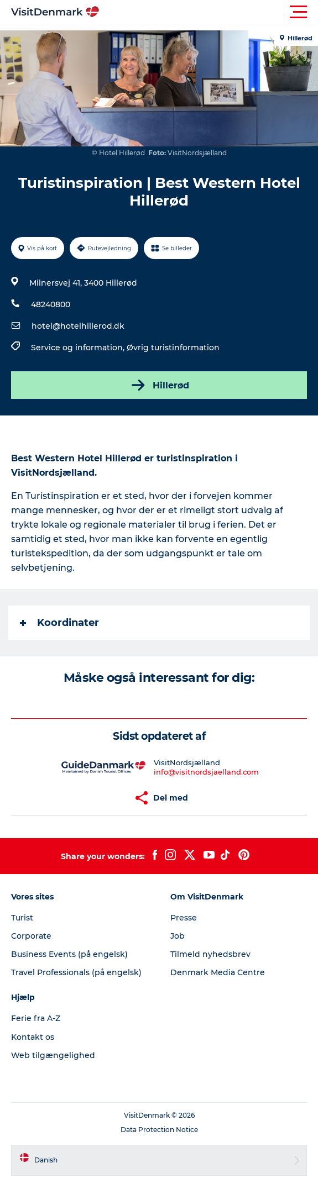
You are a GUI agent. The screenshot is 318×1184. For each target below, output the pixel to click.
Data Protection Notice (159, 1129)
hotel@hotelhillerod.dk (78, 326)
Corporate (31, 936)
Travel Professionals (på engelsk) (76, 972)
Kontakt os (32, 1037)
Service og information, (79, 347)
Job (177, 936)
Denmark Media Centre (217, 972)
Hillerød (159, 385)
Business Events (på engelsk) (69, 954)
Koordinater (59, 623)
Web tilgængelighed (53, 1055)
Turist (22, 918)
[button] (209, 12)
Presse (183, 918)
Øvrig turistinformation (173, 347)
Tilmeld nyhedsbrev (210, 954)
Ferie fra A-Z (35, 1018)
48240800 (50, 304)
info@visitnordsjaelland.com (206, 771)
